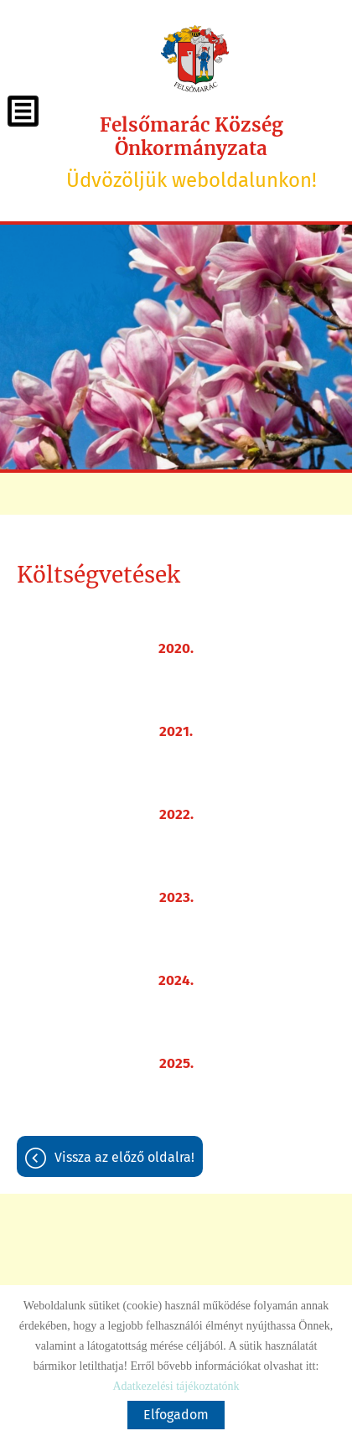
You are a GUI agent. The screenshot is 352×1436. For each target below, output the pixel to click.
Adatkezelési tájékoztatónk (175, 1386)
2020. (176, 648)
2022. (176, 814)
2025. (176, 1063)
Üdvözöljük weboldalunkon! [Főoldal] (191, 152)
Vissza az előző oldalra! (124, 1157)
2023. (176, 897)
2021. (176, 731)
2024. (176, 980)
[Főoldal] (195, 58)
